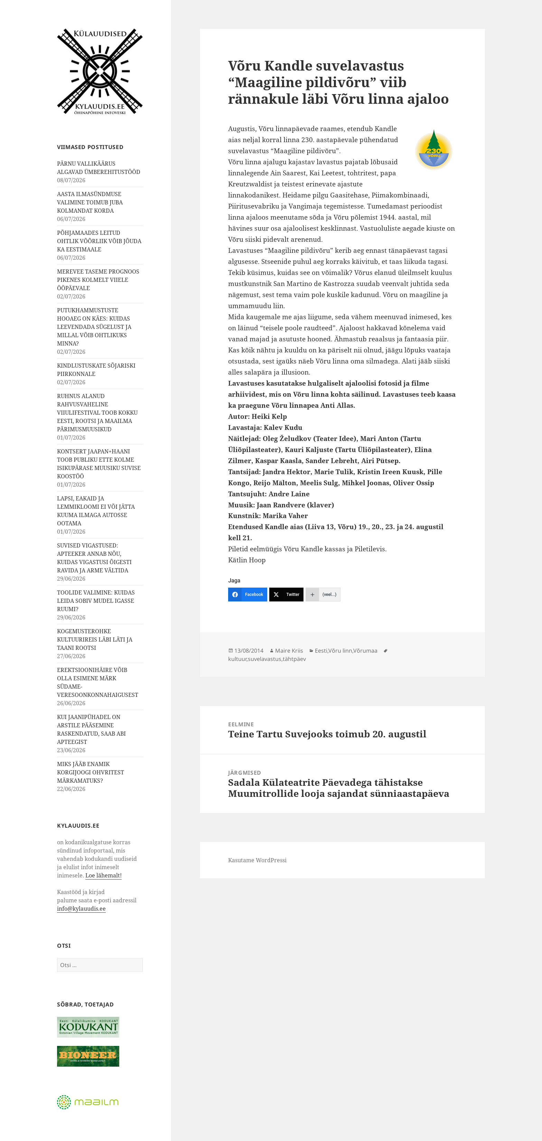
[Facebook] (247, 594)
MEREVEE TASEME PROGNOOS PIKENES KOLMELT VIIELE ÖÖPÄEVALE (98, 280)
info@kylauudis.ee (81, 908)
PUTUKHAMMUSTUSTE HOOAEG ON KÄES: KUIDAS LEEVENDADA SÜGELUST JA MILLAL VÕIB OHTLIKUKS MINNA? (94, 326)
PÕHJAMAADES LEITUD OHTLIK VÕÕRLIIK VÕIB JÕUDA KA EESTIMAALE (99, 241)
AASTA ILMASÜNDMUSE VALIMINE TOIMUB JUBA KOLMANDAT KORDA (90, 202)
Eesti (321, 650)
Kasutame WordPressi (257, 860)
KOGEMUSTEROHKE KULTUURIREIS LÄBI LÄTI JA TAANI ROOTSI (94, 639)
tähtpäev (294, 659)
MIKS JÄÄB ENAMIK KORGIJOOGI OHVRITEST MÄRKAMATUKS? (90, 772)
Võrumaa (365, 650)
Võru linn (340, 650)
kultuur (237, 659)
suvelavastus (264, 659)
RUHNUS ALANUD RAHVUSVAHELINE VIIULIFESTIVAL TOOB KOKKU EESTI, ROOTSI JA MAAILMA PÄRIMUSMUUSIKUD (97, 412)
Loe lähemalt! (103, 875)
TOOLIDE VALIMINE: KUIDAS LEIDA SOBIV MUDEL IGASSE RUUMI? (96, 601)
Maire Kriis (289, 650)
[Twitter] (286, 594)
